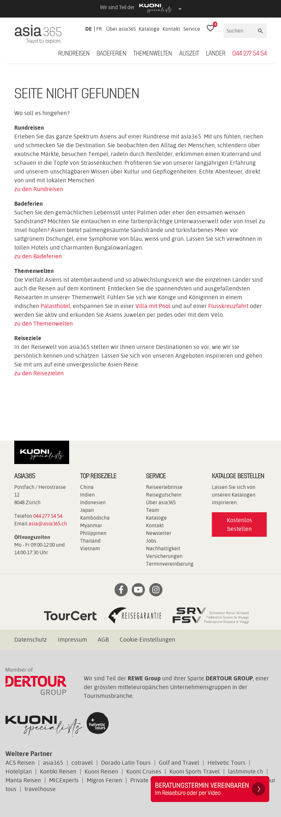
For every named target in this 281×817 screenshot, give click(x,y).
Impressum (72, 639)
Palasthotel (55, 306)
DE (88, 29)
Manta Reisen (23, 780)
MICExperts (64, 780)
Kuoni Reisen (101, 771)
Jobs (151, 541)
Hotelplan (18, 771)
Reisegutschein (163, 495)
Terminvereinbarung (170, 564)
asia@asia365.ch (48, 524)
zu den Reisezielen (39, 373)
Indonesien (93, 502)
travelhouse (40, 789)
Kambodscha (95, 518)
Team (152, 510)
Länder (215, 53)
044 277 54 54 (249, 53)
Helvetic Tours (226, 762)
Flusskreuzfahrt (228, 306)
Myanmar (91, 525)
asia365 (53, 762)
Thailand (90, 541)
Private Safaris (149, 780)
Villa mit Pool (153, 306)
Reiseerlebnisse (164, 487)
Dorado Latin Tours (126, 762)
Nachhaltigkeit (163, 548)
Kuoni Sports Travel (194, 771)
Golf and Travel (179, 762)
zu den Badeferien (38, 256)
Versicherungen (164, 556)
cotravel (82, 762)
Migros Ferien (104, 780)
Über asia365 (121, 29)
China (87, 487)
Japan (87, 510)
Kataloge (149, 29)
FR (99, 29)
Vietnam (90, 548)
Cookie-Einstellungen (147, 639)
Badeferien (111, 53)
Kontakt (171, 29)
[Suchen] (240, 30)
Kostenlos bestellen (239, 524)
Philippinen (93, 533)
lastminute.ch (245, 771)
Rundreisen (74, 53)
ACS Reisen (20, 762)
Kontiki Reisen (58, 771)
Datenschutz (30, 639)
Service (191, 29)
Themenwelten (152, 53)
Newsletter (158, 533)
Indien (87, 495)
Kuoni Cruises (143, 771)
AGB (103, 639)
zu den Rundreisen (38, 189)
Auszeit (189, 53)
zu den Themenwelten (43, 323)
